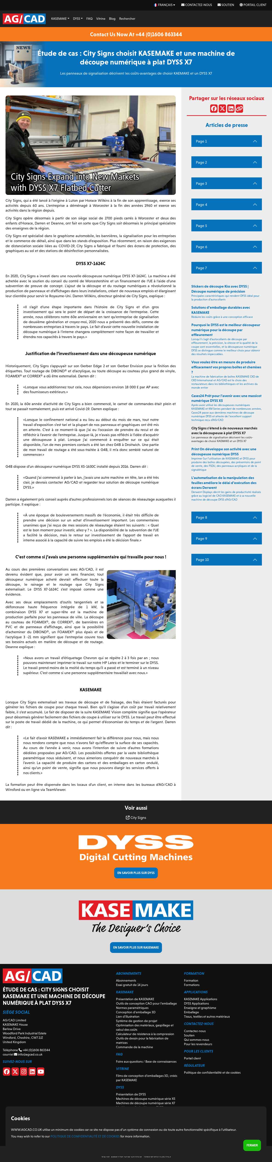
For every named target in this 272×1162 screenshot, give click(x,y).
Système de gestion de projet (136, 1021)
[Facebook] (7, 1072)
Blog (112, 18)
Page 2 (201, 162)
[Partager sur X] (222, 109)
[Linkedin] (32, 1072)
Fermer (252, 1145)
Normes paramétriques (132, 1008)
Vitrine (100, 18)
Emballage (191, 1012)
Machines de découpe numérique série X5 (145, 1098)
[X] (15, 1072)
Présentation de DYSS (131, 1094)
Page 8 (201, 517)
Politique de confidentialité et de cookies (212, 1072)
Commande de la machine (134, 1047)
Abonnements (126, 980)
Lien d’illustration (127, 1016)
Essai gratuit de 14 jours (132, 985)
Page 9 (201, 538)
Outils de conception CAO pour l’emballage (146, 1003)
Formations (191, 985)
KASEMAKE (59, 18)
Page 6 (201, 247)
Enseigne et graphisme (200, 1008)
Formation (191, 980)
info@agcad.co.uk (28, 1054)
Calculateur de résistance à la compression (145, 1034)
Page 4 (201, 205)
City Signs (136, 818)
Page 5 (201, 226)
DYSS (76, 18)
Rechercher (127, 18)
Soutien (226, 5)
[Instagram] (24, 1072)
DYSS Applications (196, 1003)
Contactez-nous (196, 5)
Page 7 (201, 268)
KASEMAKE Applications (200, 999)
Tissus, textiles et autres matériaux (207, 1016)
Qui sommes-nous (196, 1040)
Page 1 (201, 141)
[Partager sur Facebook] (214, 109)
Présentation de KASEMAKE (135, 999)
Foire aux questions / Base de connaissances (146, 1061)
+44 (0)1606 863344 (34, 1050)
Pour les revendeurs (198, 1044)
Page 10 (202, 560)
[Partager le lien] (239, 109)
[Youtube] (41, 1072)
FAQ (89, 18)
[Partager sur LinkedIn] (231, 109)
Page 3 (201, 183)
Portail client (253, 5)
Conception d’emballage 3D (136, 1012)
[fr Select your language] (165, 5)
